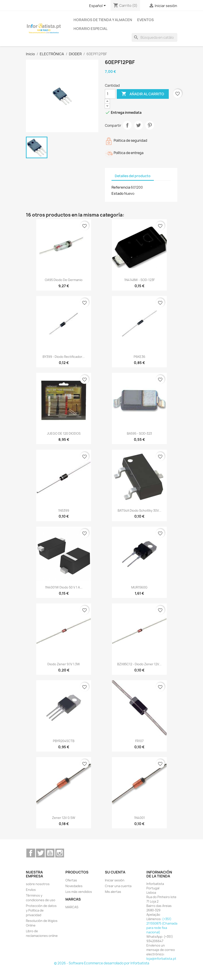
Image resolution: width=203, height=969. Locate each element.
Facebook (30, 853)
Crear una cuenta (118, 886)
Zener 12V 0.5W (63, 818)
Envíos (31, 890)
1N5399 (63, 510)
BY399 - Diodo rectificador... (64, 357)
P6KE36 (139, 357)
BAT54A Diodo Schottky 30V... (139, 510)
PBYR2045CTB (63, 741)
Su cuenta (115, 872)
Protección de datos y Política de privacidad (41, 910)
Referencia (120, 187)
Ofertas (71, 880)
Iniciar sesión (114, 880)
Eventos (145, 19)
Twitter (40, 853)
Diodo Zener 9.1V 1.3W (63, 664)
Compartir (127, 125)
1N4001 (139, 818)
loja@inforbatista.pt (161, 958)
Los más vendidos (78, 892)
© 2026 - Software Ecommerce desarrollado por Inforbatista (101, 963)
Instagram (59, 853)
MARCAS (71, 907)
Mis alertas (113, 892)
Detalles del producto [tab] (133, 176)
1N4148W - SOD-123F (139, 280)
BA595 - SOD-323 (139, 433)
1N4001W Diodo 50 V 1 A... (64, 587)
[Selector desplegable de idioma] (98, 6)
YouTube (50, 853)
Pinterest (149, 125)
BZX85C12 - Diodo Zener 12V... (139, 664)
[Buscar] (154, 37)
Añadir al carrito (142, 94)
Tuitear (138, 125)
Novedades (74, 886)
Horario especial (91, 28)
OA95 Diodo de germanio (64, 280)
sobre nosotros (38, 884)
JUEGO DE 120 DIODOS (64, 433)
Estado (117, 193)
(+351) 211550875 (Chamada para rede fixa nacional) (161, 925)
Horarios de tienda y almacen (103, 19)
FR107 (139, 741)
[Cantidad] (110, 94)
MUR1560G (139, 587)
